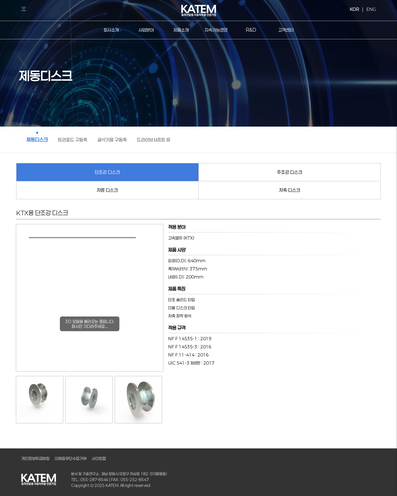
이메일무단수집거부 (71, 458)
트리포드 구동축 (72, 140)
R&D (251, 30)
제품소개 (181, 30)
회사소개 (111, 30)
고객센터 (285, 30)
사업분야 (146, 30)
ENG (371, 9)
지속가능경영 (216, 30)
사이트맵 (99, 458)
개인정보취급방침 (35, 458)
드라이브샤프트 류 (153, 140)
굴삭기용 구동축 (112, 140)
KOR (354, 9)
